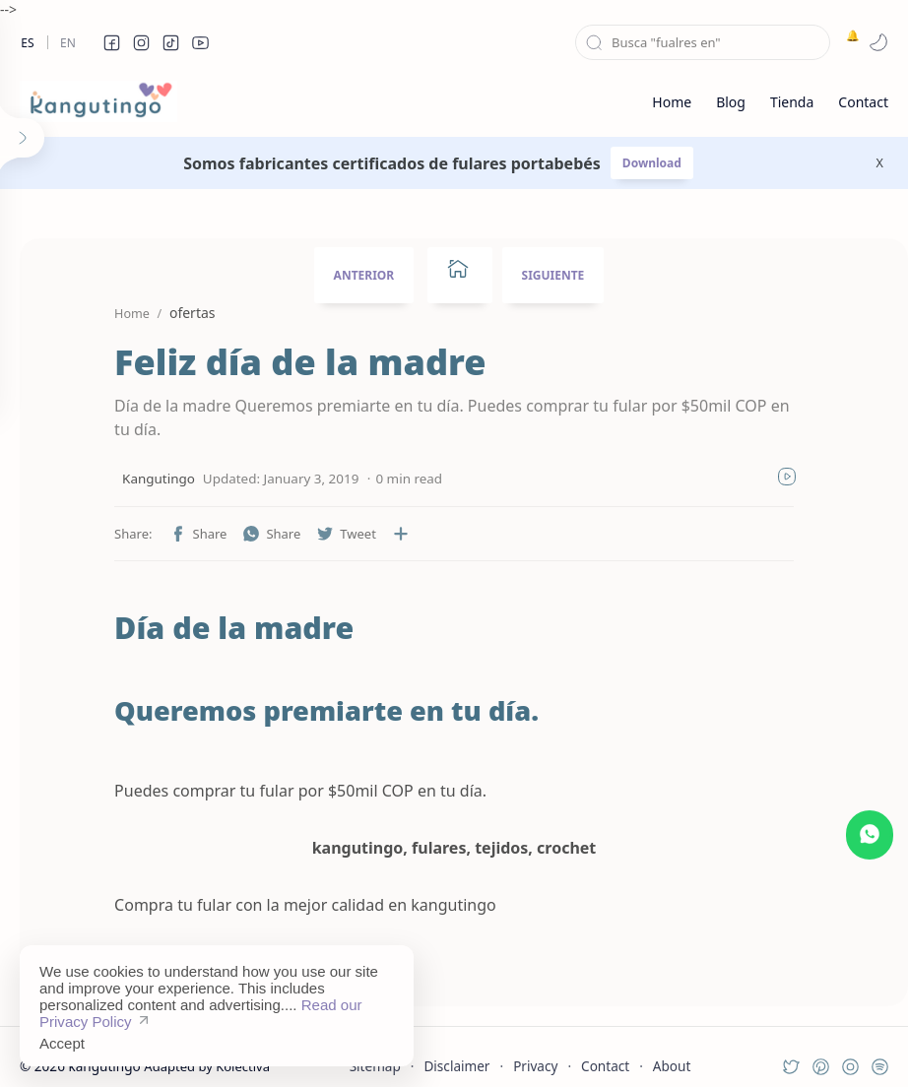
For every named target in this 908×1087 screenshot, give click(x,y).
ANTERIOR (364, 275)
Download (651, 163)
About (672, 1042)
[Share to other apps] (356, 510)
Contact (605, 1042)
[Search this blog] (702, 42)
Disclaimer (456, 1042)
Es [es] (27, 42)
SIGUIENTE (553, 275)
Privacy (535, 1042)
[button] (111, 42)
